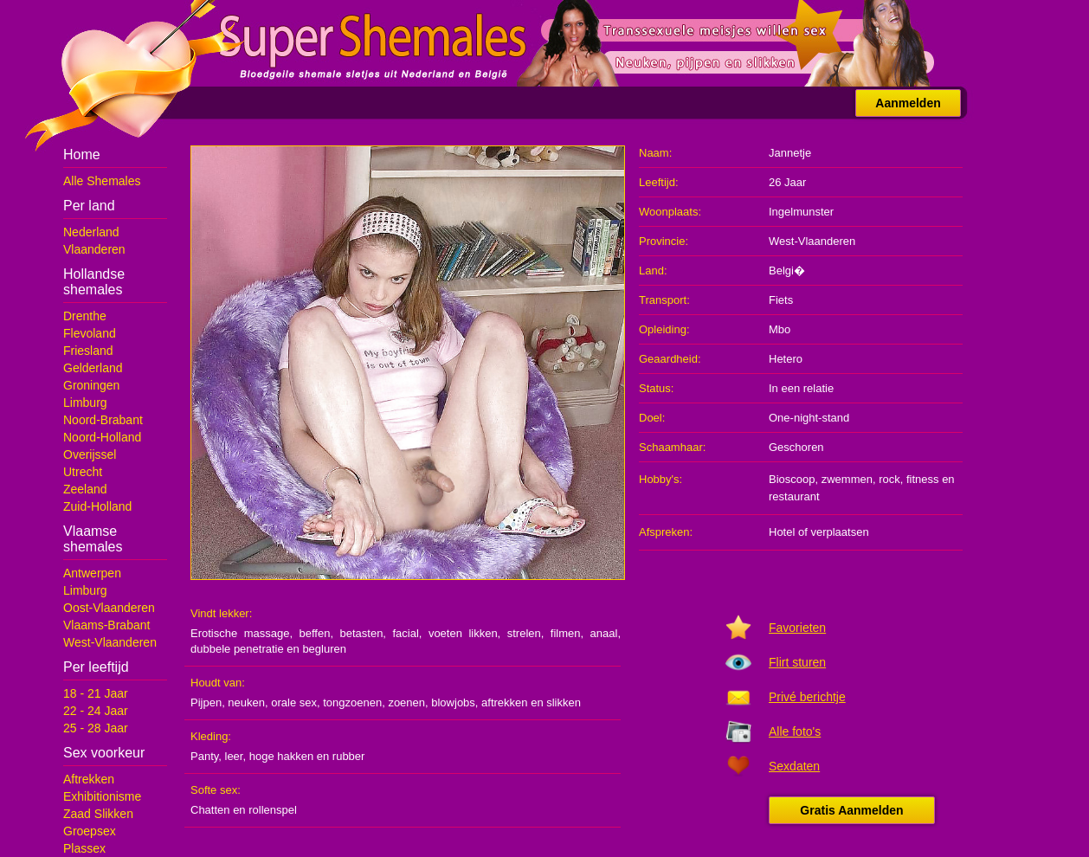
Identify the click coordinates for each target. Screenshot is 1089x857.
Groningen (91, 385)
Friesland (88, 351)
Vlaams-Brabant (106, 625)
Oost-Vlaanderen (109, 608)
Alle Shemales (102, 181)
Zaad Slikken (98, 814)
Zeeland (85, 489)
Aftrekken (88, 779)
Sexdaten (794, 766)
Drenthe (84, 316)
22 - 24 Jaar (95, 711)
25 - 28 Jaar (95, 728)
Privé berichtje (807, 697)
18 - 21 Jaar (95, 693)
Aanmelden (907, 103)
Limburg (85, 402)
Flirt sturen (797, 662)
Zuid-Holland (97, 506)
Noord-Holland (102, 437)
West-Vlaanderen (110, 642)
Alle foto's (795, 731)
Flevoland (89, 333)
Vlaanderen (94, 249)
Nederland (91, 232)
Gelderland (93, 368)
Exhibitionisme (102, 796)
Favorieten (797, 628)
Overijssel (89, 454)
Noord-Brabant (103, 420)
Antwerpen (92, 573)
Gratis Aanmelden (851, 810)
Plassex (84, 848)
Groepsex (89, 831)
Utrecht (82, 472)
